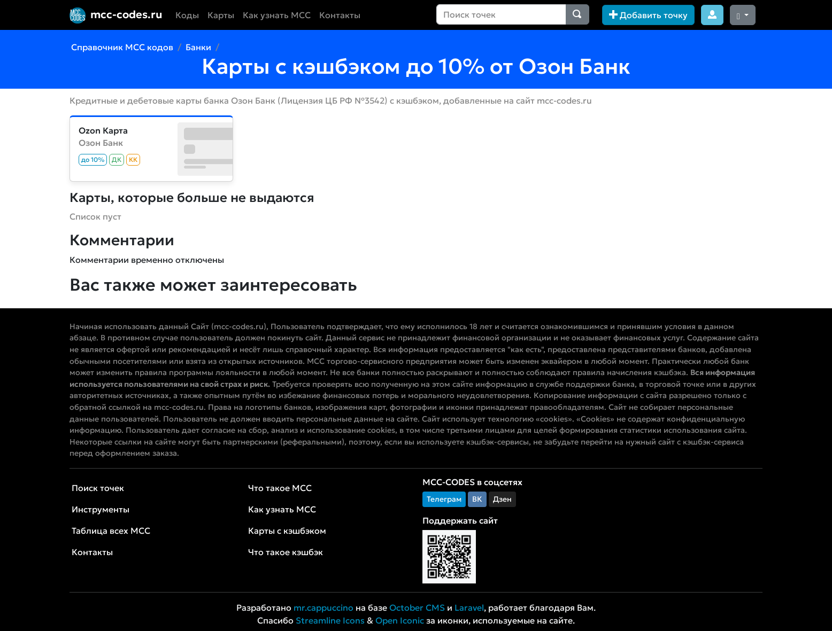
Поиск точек (98, 487)
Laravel (469, 607)
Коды (187, 15)
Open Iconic (399, 620)
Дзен (502, 499)
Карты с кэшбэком (287, 530)
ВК (477, 499)
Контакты (339, 15)
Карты (220, 15)
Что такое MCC (280, 487)
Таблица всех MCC (111, 530)
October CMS (417, 607)
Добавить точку (648, 15)
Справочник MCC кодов (122, 47)
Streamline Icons (330, 620)
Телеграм (444, 499)
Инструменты (100, 509)
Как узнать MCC (277, 15)
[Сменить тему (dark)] (743, 15)
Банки (198, 47)
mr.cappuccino (323, 607)
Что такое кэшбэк (285, 552)
